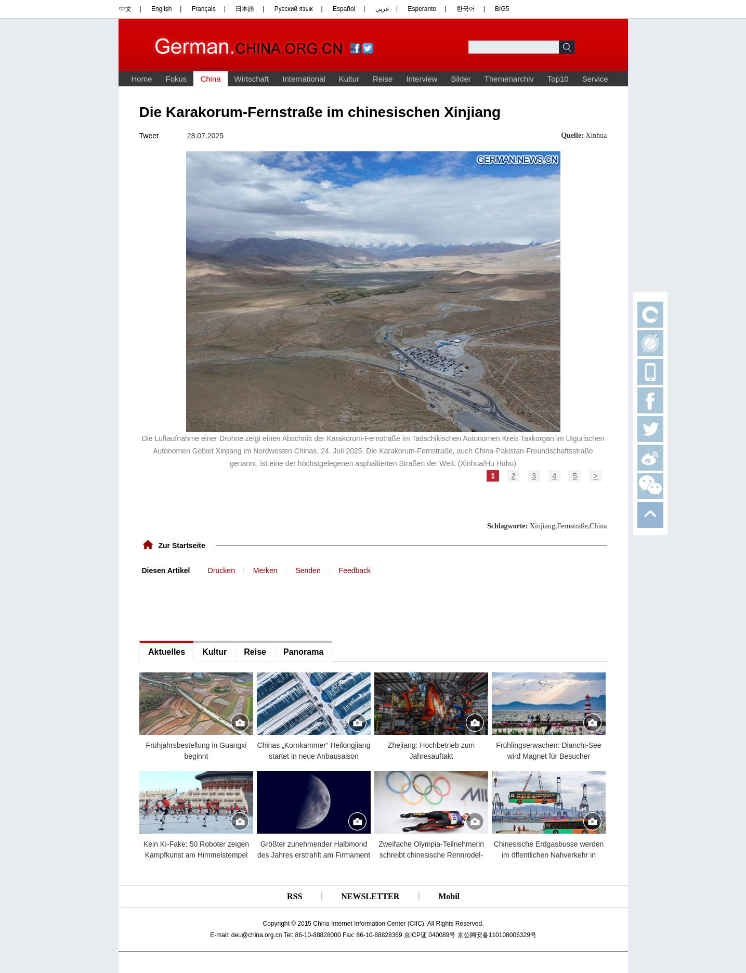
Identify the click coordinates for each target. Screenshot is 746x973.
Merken (265, 570)
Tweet (149, 136)
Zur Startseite (182, 545)
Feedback (355, 570)
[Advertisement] (217, 607)
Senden (307, 570)
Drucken (221, 570)
